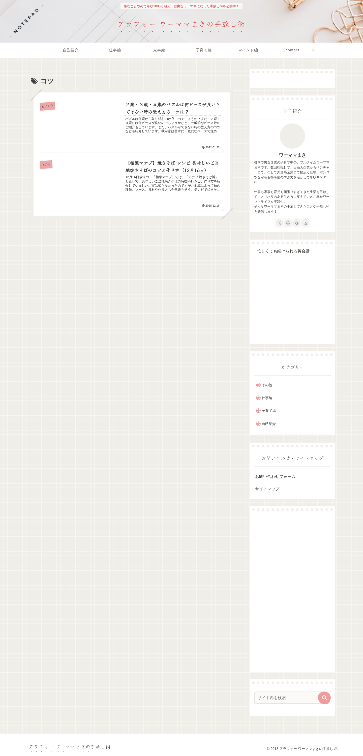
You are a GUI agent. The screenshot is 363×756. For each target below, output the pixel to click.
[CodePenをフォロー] (288, 223)
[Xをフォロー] (279, 223)
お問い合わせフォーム (275, 476)
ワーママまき (292, 155)
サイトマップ (267, 489)
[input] (289, 698)
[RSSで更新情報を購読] (305, 223)
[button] (324, 698)
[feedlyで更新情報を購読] (296, 223)
